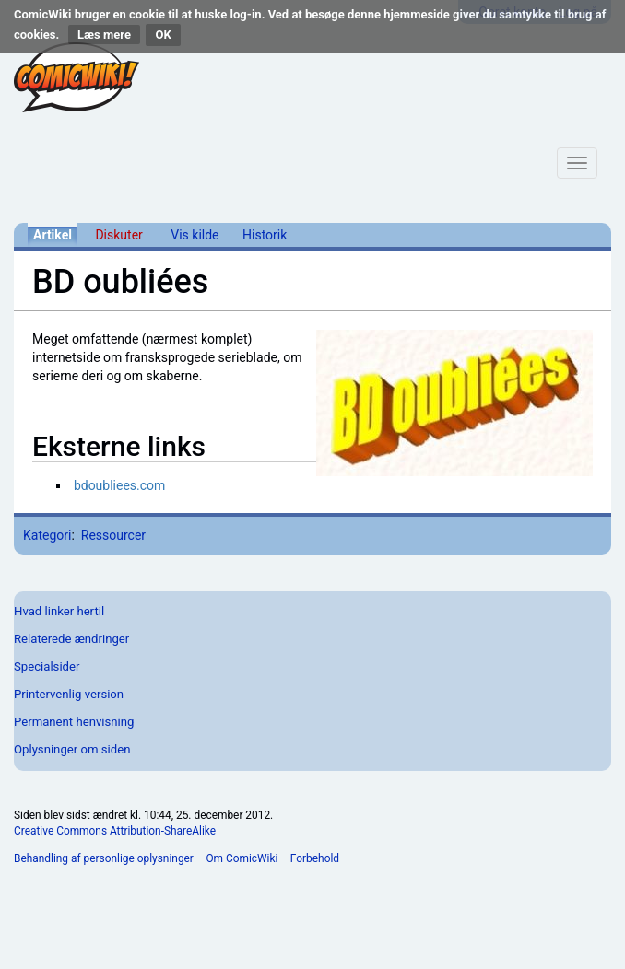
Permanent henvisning (74, 722)
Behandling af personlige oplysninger (104, 858)
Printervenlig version (69, 694)
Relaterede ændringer (71, 639)
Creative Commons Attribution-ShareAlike (115, 830)
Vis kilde (194, 235)
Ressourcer (113, 535)
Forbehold (314, 858)
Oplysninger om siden (72, 749)
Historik (264, 235)
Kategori (47, 535)
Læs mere (104, 34)
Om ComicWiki (241, 858)
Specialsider (46, 666)
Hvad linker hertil (59, 611)
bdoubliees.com (119, 485)
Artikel (52, 235)
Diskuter (118, 235)
